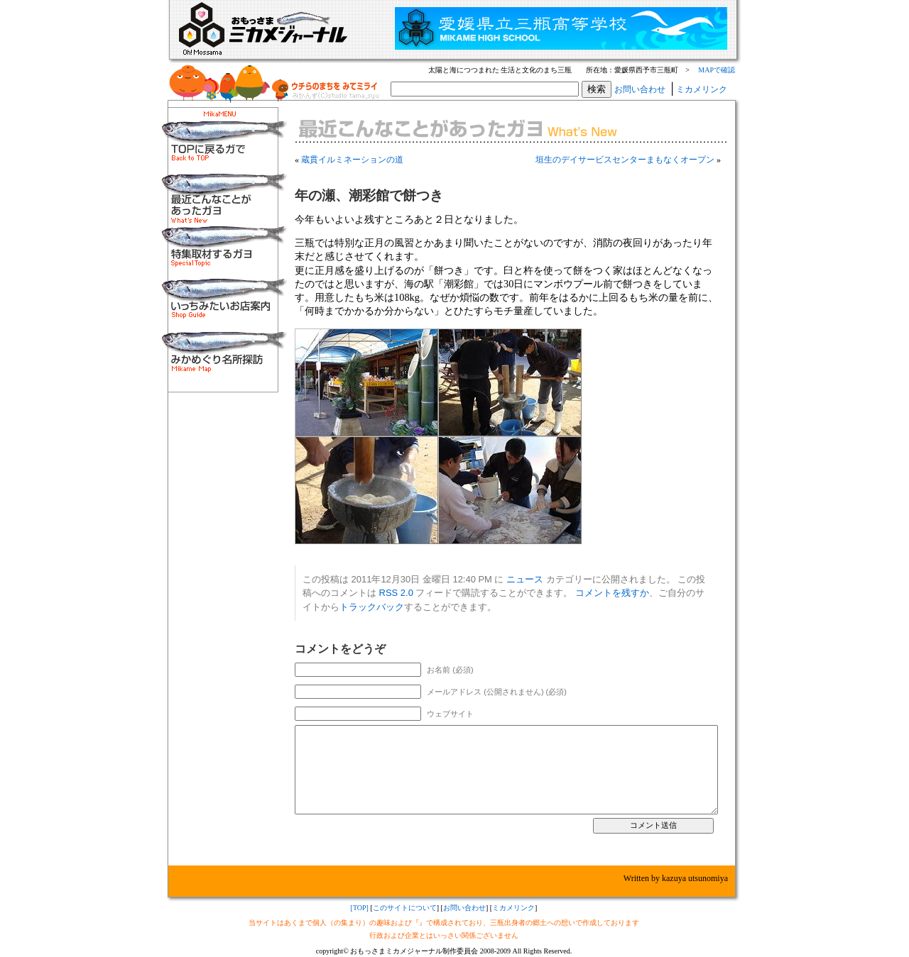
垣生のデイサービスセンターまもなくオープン (624, 160)
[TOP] (360, 908)
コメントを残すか (612, 592)
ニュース (524, 579)
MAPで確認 (716, 70)
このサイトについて (405, 908)
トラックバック (371, 607)
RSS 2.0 (396, 592)
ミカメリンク (701, 89)
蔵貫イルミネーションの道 (352, 160)
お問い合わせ (639, 89)
